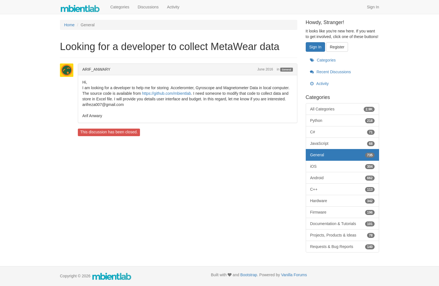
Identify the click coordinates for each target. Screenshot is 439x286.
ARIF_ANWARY (96, 69)
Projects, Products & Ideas (342, 235)
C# (342, 132)
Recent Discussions (330, 72)
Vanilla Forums (294, 275)
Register (337, 47)
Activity (173, 7)
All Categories (342, 109)
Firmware (342, 212)
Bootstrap (248, 275)
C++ (342, 189)
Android (342, 178)
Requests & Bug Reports (342, 246)
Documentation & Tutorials (342, 223)
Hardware (342, 201)
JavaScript (342, 143)
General (286, 69)
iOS (342, 166)
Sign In (373, 7)
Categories (119, 7)
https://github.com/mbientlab (166, 93)
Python (342, 120)
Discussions (148, 7)
